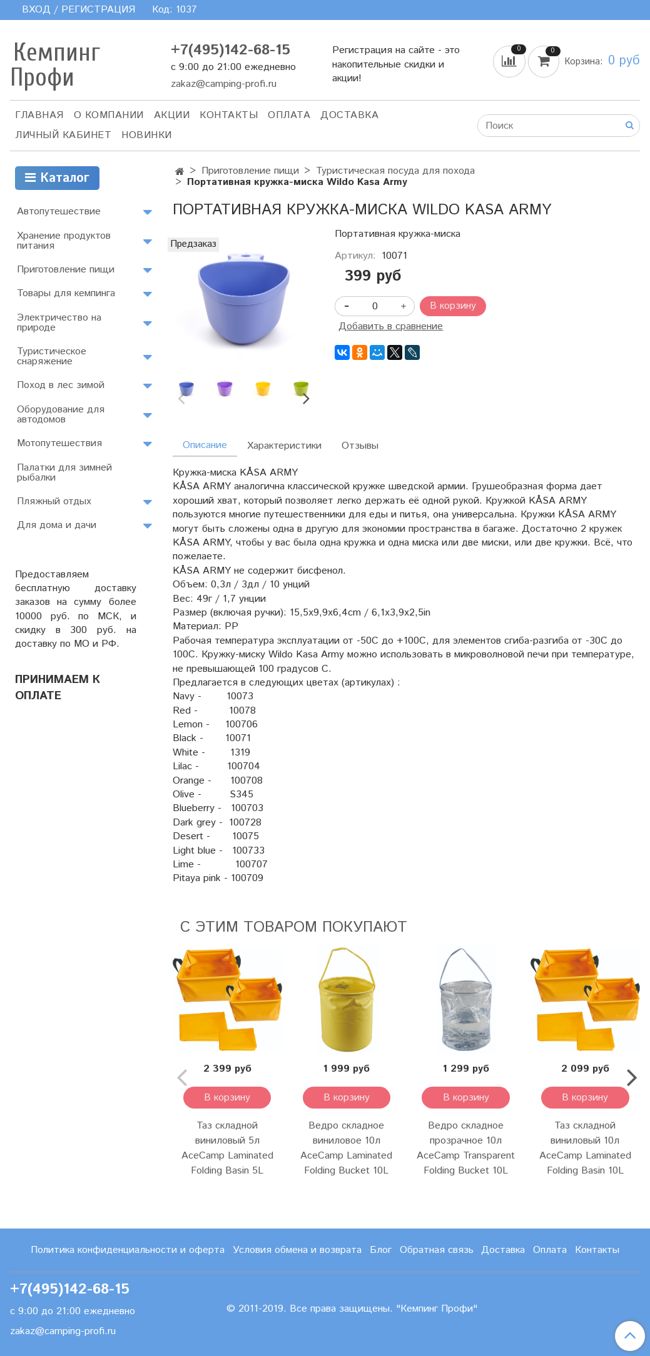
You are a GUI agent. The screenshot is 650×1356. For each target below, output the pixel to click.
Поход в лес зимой (60, 385)
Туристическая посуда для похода (395, 171)
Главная (39, 115)
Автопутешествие (59, 211)
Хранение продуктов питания (64, 241)
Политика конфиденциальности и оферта (128, 1250)
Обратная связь (437, 1250)
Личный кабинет (63, 135)
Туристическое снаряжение (51, 356)
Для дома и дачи (56, 525)
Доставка (349, 115)
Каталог (57, 178)
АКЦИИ (172, 115)
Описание (205, 445)
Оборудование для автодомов (60, 414)
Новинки (146, 135)
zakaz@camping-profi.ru (224, 84)
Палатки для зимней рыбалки (64, 473)
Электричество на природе (59, 323)
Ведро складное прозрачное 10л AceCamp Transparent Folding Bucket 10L (466, 1148)
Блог (381, 1250)
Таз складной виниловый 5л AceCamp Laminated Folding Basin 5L (227, 1148)
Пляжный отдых (54, 501)
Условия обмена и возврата (297, 1250)
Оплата (289, 115)
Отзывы (360, 446)
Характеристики (284, 446)
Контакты (229, 115)
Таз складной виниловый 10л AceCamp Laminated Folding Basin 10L (585, 1148)
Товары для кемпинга (66, 293)
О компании (109, 115)
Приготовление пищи (250, 171)
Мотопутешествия (59, 443)
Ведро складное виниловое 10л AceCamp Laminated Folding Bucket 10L (346, 1148)
